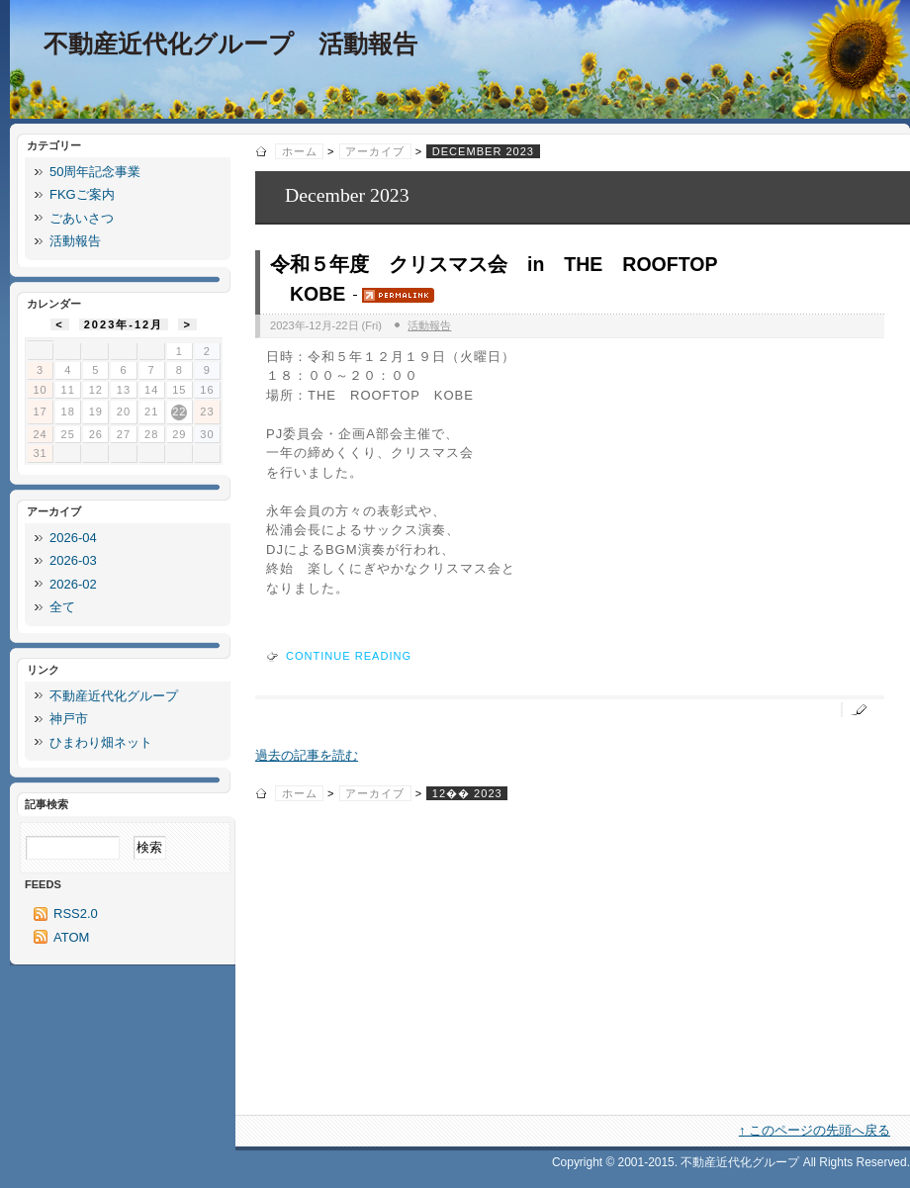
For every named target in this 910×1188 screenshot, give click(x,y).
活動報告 (429, 325)
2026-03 (73, 560)
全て (62, 606)
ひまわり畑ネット (100, 742)
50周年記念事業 (94, 171)
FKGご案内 (82, 194)
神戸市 (68, 718)
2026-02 (73, 584)
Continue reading (348, 656)
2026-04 (73, 537)
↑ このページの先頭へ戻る (814, 1130)
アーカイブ (375, 151)
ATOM (71, 937)
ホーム (300, 151)
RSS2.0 (75, 913)
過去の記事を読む (306, 755)
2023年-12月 (124, 324)
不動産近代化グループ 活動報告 (230, 44)
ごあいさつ (81, 218)
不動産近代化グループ (113, 695)
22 (179, 411)
